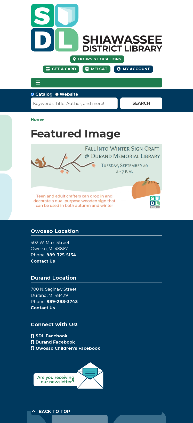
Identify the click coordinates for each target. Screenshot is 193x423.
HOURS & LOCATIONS (99, 59)
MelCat (96, 69)
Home (37, 119)
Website (69, 94)
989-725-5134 (61, 255)
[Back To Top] (96, 411)
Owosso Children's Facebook (65, 348)
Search (141, 103)
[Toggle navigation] (37, 82)
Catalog (44, 94)
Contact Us (43, 261)
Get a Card (61, 69)
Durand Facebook (53, 342)
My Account (133, 69)
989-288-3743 (62, 301)
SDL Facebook (49, 335)
